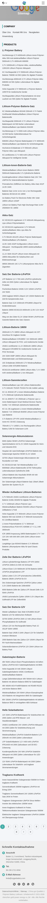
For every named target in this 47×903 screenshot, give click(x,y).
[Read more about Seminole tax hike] (23, 832)
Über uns (6, 32)
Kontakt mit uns (20, 32)
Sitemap (23, 891)
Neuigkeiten (34, 32)
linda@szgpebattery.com (15, 878)
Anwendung (7, 36)
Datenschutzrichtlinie (10, 891)
